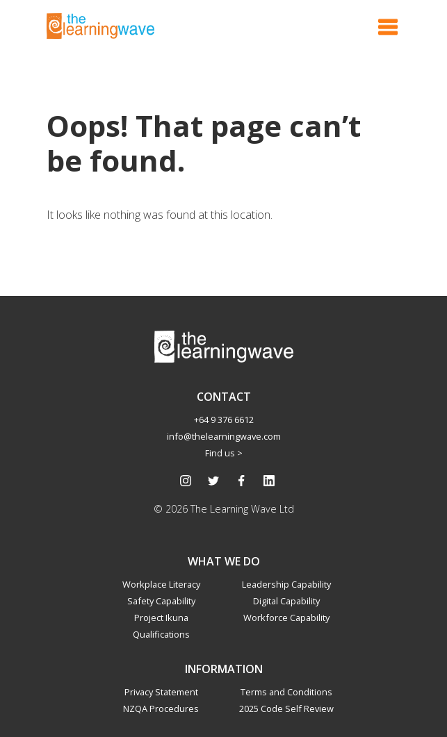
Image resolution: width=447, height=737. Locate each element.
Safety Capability (161, 601)
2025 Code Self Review (286, 708)
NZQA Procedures (161, 708)
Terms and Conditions (286, 692)
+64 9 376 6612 (224, 419)
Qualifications (161, 634)
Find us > (224, 453)
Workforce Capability (286, 617)
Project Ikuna (161, 617)
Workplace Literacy (161, 584)
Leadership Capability (286, 584)
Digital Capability (286, 601)
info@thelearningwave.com (224, 436)
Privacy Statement (161, 692)
